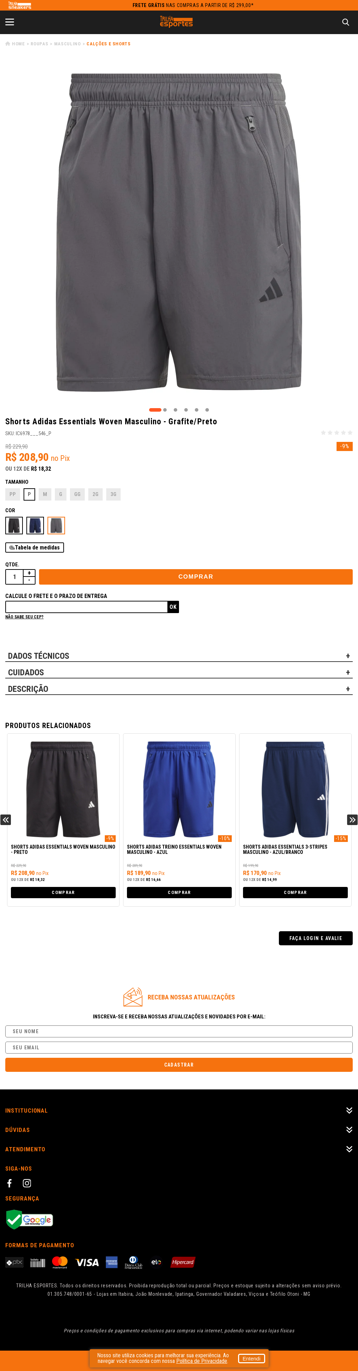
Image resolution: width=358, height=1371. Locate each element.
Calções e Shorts (108, 43)
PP (12, 494)
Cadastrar (179, 1065)
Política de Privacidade (201, 1361)
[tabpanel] (179, 232)
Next (352, 820)
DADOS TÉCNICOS (38, 656)
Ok (173, 607)
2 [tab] (165, 410)
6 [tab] (207, 410)
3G (113, 494)
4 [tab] (186, 410)
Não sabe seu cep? (24, 617)
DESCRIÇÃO (28, 689)
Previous (5, 820)
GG (77, 494)
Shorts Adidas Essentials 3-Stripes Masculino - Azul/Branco (285, 849)
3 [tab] (175, 410)
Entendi (252, 1359)
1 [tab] (155, 410)
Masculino (67, 43)
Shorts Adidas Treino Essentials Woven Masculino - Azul (174, 849)
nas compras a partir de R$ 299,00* (193, 5)
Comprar (195, 576)
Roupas (39, 43)
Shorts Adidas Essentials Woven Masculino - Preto (63, 849)
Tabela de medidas (37, 547)
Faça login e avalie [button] (316, 938)
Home (18, 43)
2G (95, 494)
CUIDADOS (26, 672)
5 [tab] (196, 410)
